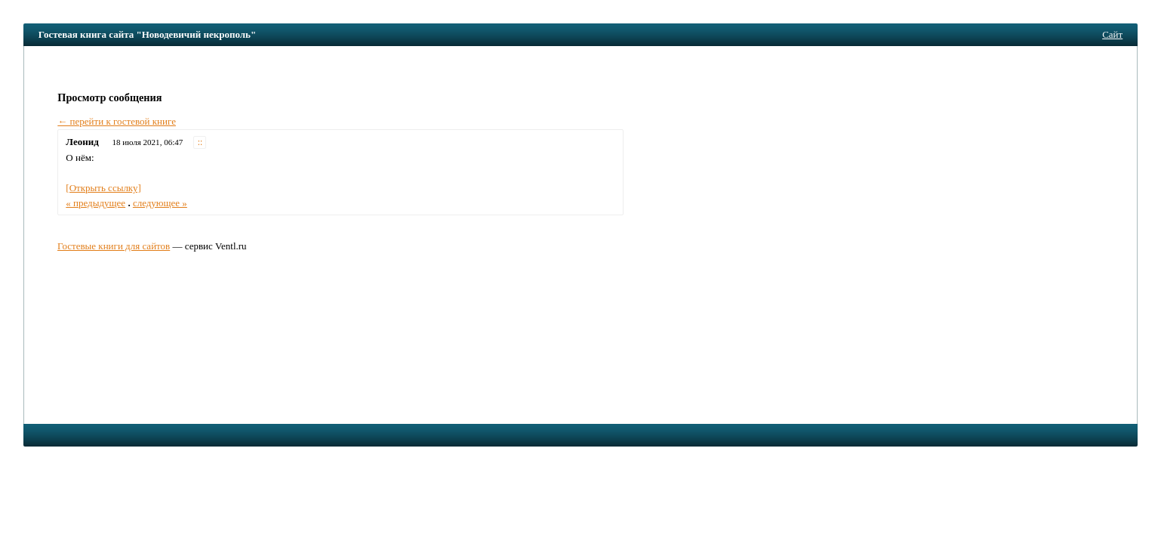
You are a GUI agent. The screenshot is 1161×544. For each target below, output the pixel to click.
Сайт (1112, 34)
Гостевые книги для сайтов (113, 246)
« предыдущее (95, 203)
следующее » (160, 203)
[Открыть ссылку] (103, 187)
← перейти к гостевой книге (116, 121)
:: (200, 142)
